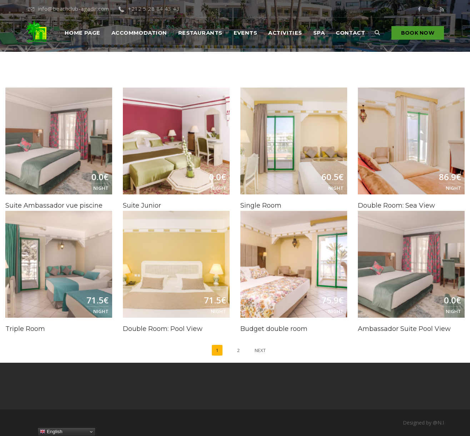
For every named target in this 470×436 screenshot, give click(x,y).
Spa (319, 32)
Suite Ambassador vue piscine (53, 205)
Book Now (417, 33)
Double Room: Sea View (396, 205)
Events (246, 32)
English (51, 432)
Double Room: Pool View (162, 329)
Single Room (260, 205)
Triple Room (25, 329)
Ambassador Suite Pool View (404, 329)
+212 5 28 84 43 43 (149, 8)
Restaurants (200, 32)
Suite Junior (142, 205)
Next (260, 350)
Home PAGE (82, 32)
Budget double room (274, 329)
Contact (350, 32)
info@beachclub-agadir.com (67, 8)
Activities (285, 32)
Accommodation (139, 32)
